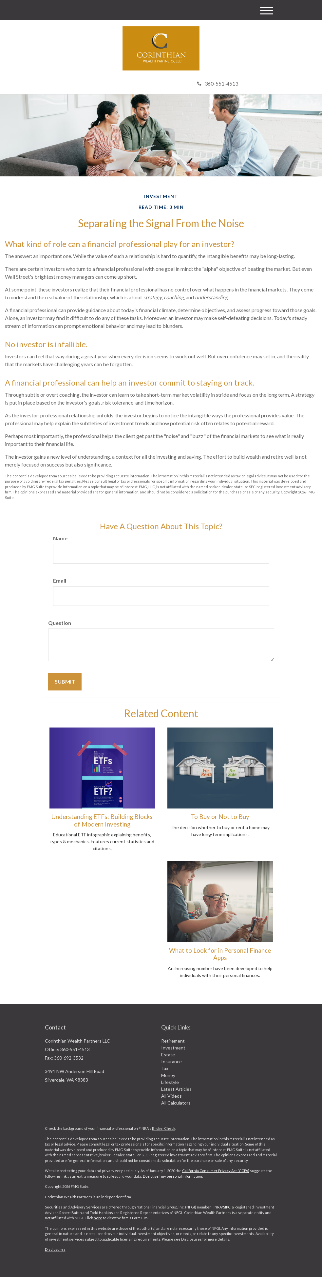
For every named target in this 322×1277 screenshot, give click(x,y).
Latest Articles (176, 1089)
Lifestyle (170, 1082)
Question (59, 623)
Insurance (171, 1061)
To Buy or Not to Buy (220, 816)
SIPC (227, 1207)
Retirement (173, 1041)
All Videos (171, 1096)
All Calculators (176, 1103)
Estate (168, 1054)
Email (59, 580)
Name (60, 538)
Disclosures (55, 1249)
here (98, 1218)
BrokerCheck (163, 1128)
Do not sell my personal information (172, 1176)
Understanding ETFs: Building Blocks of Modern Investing (102, 820)
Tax (164, 1068)
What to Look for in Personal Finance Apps (220, 954)
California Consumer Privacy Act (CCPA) (215, 1170)
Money (168, 1075)
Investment (173, 1047)
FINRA (217, 1207)
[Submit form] (65, 681)
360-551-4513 (217, 83)
